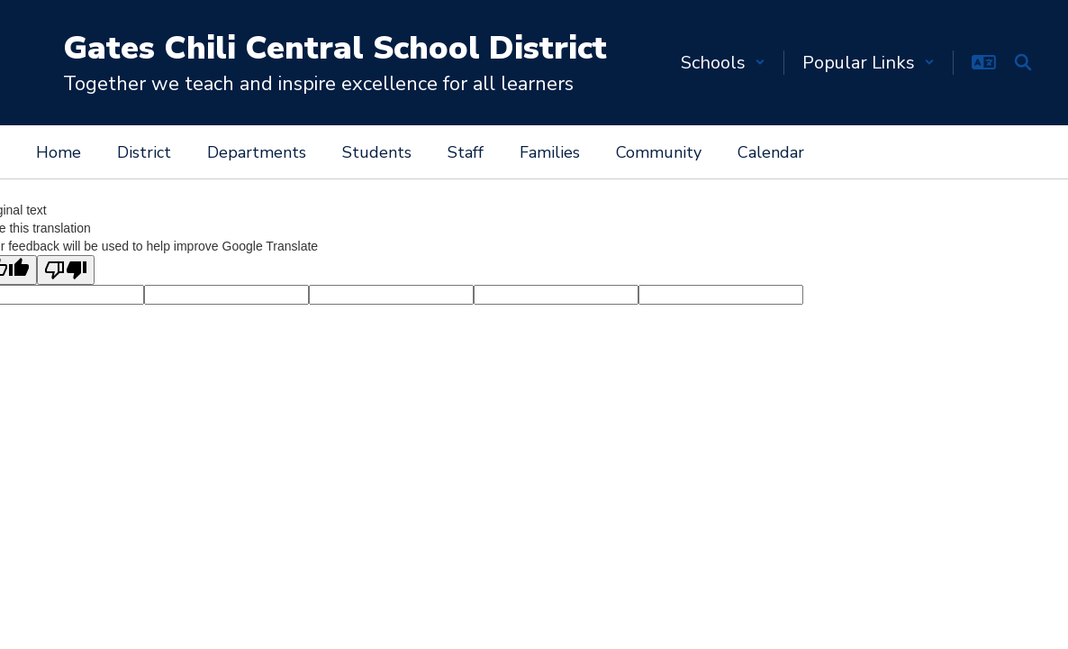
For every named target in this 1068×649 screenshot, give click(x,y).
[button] (723, 62)
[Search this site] (1023, 62)
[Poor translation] (66, 270)
